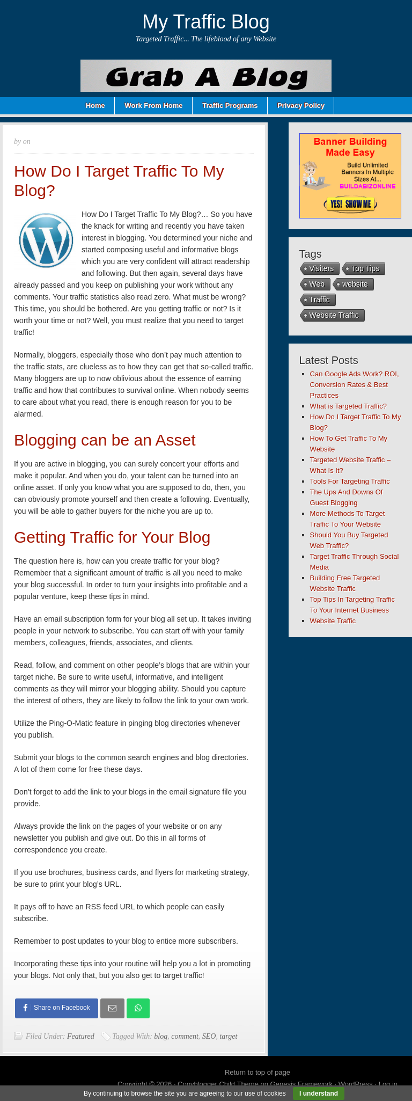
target (228, 1036)
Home (95, 105)
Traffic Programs (230, 105)
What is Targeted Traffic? (348, 406)
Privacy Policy (301, 105)
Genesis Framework (301, 1084)
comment (184, 1036)
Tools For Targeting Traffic (350, 481)
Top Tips (365, 268)
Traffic (320, 299)
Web (317, 284)
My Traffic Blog (205, 22)
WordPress (356, 1084)
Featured (80, 1036)
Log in (388, 1084)
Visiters (322, 268)
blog (160, 1036)
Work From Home (153, 105)
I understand (318, 1093)
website (354, 284)
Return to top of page (257, 1072)
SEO (209, 1036)
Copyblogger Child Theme (218, 1084)
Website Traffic (334, 315)
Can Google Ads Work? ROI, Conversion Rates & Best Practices (354, 384)
